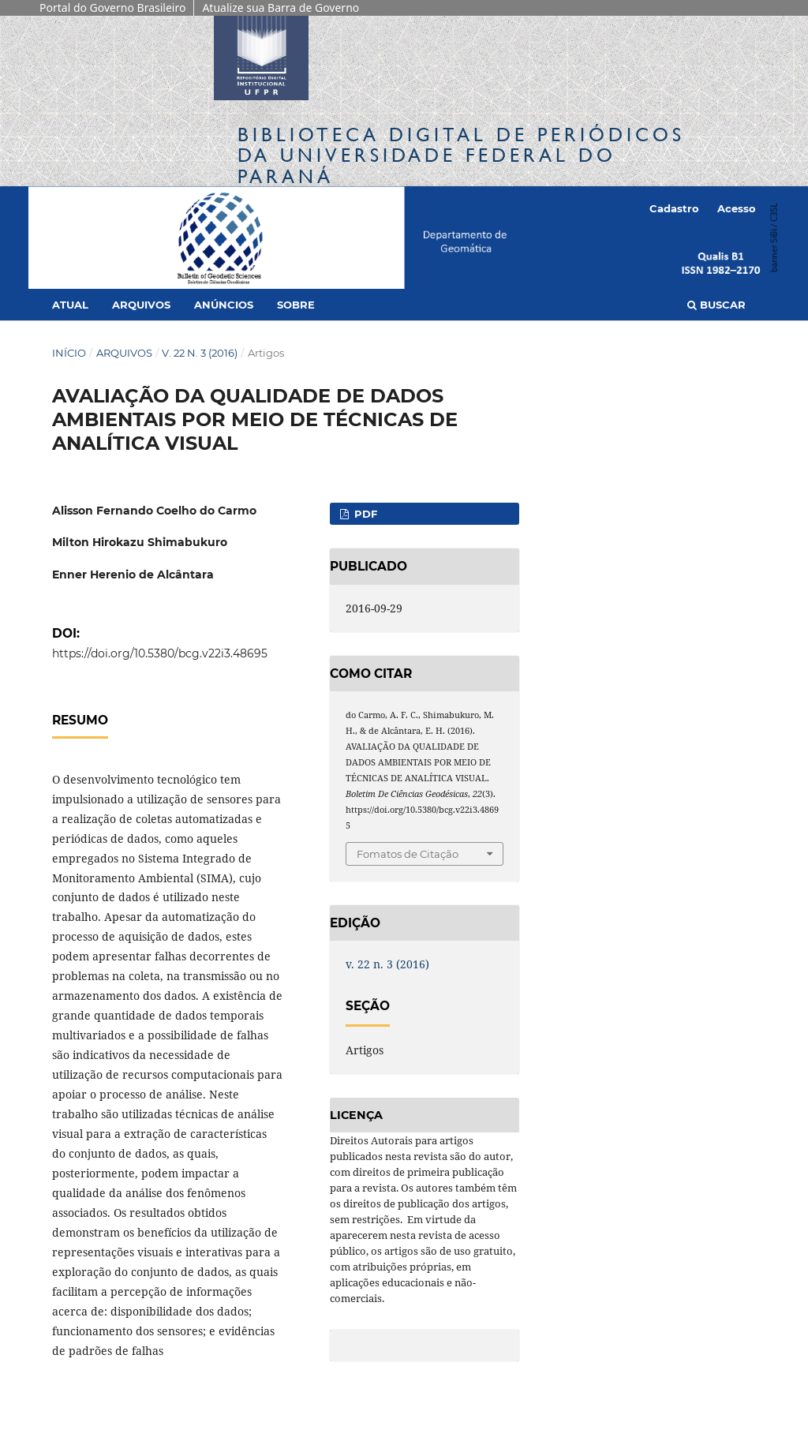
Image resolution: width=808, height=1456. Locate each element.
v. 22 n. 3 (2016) (200, 352)
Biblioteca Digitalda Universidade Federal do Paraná (461, 155)
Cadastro (674, 208)
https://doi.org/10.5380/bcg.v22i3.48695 (159, 653)
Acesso (736, 208)
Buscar (716, 304)
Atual (70, 304)
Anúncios (223, 304)
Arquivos (141, 304)
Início (69, 352)
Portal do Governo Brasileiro (112, 7)
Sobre (296, 304)
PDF (364, 513)
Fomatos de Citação (407, 854)
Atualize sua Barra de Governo (280, 7)
